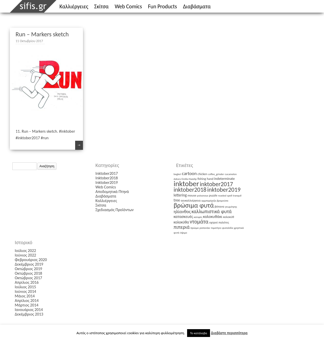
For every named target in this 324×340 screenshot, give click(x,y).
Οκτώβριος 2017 (28, 277)
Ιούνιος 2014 (25, 291)
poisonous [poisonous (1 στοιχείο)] (202, 195)
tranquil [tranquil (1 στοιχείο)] (237, 195)
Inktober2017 (107, 173)
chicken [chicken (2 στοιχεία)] (202, 174)
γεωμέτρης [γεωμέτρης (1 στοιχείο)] (231, 206)
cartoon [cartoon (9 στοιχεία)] (189, 173)
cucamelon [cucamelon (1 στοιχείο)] (231, 174)
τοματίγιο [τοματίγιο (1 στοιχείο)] (216, 228)
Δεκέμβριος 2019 (29, 264)
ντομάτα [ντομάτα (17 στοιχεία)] (199, 221)
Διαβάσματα (197, 6)
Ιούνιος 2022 (25, 255)
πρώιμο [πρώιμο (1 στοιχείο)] (194, 228)
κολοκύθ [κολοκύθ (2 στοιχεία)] (228, 217)
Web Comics (128, 6)
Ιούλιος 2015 (25, 287)
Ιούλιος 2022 (25, 250)
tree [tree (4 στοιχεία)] (177, 200)
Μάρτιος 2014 (27, 305)
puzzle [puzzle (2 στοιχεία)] (213, 195)
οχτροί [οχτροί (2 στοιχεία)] (213, 222)
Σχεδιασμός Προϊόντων (115, 209)
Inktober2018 (107, 178)
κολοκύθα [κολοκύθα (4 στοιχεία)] (181, 222)
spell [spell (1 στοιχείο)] (229, 195)
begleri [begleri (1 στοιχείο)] (177, 174)
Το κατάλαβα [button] (198, 333)
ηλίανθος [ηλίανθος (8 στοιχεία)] (182, 211)
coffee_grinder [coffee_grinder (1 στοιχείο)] (216, 174)
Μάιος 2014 (25, 296)
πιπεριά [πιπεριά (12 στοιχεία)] (182, 227)
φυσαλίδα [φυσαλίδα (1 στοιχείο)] (227, 228)
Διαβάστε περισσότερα (229, 333)
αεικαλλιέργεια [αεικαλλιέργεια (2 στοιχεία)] (191, 200)
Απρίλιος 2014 (27, 300)
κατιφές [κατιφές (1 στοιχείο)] (198, 217)
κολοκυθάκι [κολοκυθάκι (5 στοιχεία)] (212, 216)
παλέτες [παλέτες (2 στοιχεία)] (224, 222)
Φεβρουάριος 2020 (31, 259)
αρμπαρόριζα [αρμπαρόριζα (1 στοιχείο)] (208, 200)
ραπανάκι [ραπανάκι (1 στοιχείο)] (204, 228)
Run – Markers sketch (42, 34)
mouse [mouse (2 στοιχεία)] (192, 195)
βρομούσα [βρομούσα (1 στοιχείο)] (222, 200)
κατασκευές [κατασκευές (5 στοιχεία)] (183, 216)
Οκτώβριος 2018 (28, 273)
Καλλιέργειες (74, 6)
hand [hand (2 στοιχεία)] (210, 179)
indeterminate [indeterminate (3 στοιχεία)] (224, 179)
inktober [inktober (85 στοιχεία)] (186, 183)
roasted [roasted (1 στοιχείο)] (222, 195)
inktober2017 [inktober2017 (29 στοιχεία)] (216, 184)
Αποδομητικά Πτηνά (112, 191)
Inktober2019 (107, 182)
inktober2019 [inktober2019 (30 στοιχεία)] (224, 189)
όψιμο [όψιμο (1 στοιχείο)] (183, 232)
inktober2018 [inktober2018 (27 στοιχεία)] (190, 189)
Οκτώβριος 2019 (28, 268)
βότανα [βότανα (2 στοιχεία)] (219, 206)
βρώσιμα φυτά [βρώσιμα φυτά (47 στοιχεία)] (194, 205)
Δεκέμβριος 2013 (29, 314)
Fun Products (162, 6)
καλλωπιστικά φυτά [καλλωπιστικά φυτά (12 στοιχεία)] (212, 211)
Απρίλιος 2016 (27, 282)
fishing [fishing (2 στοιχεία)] (201, 179)
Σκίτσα (101, 6)
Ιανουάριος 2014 (29, 309)
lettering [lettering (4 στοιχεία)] (180, 195)
